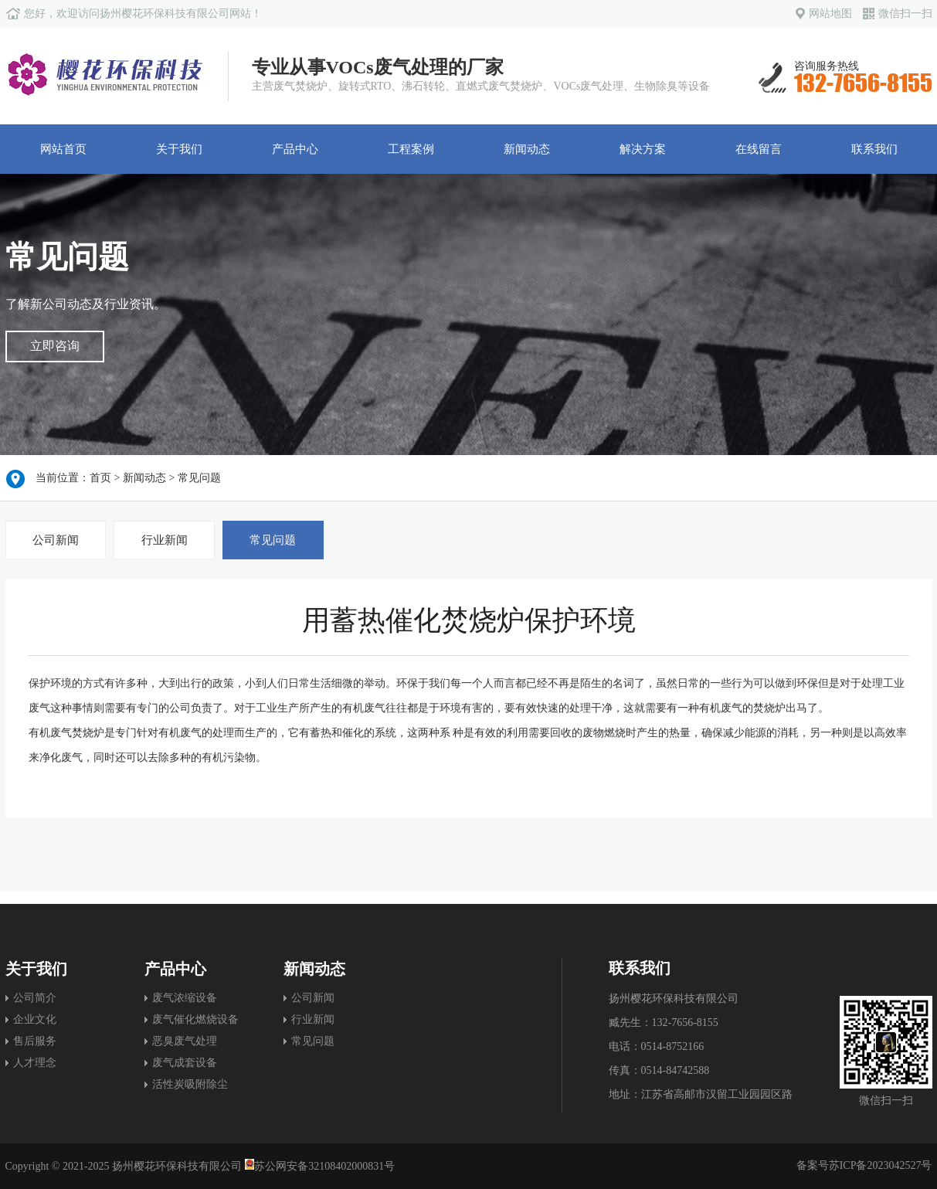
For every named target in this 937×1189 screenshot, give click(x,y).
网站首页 (63, 149)
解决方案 (643, 149)
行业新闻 (164, 540)
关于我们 (179, 149)
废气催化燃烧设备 (195, 1019)
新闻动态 (527, 149)
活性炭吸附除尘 (190, 1084)
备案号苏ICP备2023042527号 (864, 1165)
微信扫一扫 (897, 13)
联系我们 (874, 149)
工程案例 (411, 149)
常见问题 (199, 478)
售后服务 (34, 1041)
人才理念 (34, 1062)
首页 (100, 478)
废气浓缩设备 (184, 998)
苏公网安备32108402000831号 (320, 1166)
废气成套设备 (184, 1062)
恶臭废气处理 (184, 1041)
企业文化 (34, 1019)
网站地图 (824, 13)
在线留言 (758, 149)
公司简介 (34, 998)
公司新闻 (55, 540)
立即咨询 (55, 345)
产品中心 (295, 149)
